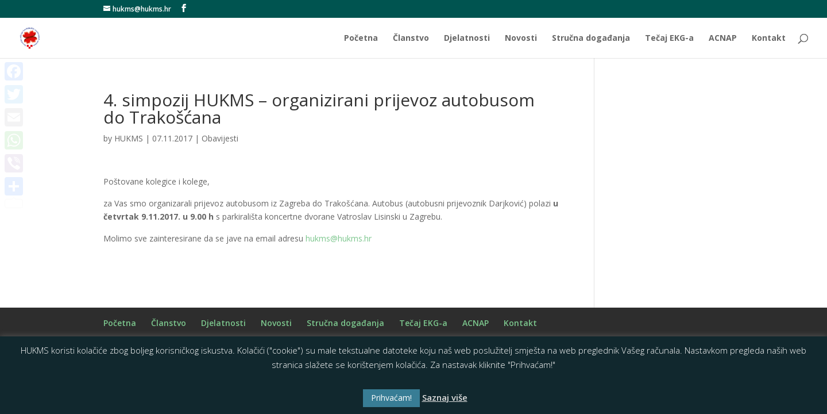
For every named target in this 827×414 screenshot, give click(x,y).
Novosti (521, 38)
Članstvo (411, 38)
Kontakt (769, 38)
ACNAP (723, 38)
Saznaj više (444, 397)
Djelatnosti (467, 38)
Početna (361, 38)
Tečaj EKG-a (669, 38)
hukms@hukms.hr (339, 238)
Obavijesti (220, 138)
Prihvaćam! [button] (391, 397)
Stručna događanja (591, 38)
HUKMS (128, 138)
